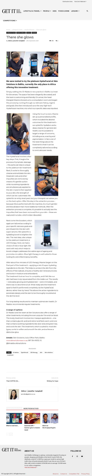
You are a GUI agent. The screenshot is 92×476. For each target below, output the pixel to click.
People (47, 11)
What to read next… (12, 425)
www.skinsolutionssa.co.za (16, 340)
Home (8, 30)
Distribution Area (67, 1)
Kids (54, 11)
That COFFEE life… (12, 381)
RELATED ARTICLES (14, 408)
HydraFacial (24, 352)
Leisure (75, 11)
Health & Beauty (29, 30)
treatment (10, 355)
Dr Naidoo (16, 352)
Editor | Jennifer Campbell (16, 40)
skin (41, 352)
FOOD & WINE (63, 11)
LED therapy (34, 352)
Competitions (10, 21)
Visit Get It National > (80, 1)
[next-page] (11, 434)
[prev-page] (7, 434)
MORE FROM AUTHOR (31, 408)
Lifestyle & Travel (32, 11)
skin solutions (49, 352)
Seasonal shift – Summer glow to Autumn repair (32, 428)
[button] (87, 11)
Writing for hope (52, 381)
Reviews (34, 32)
